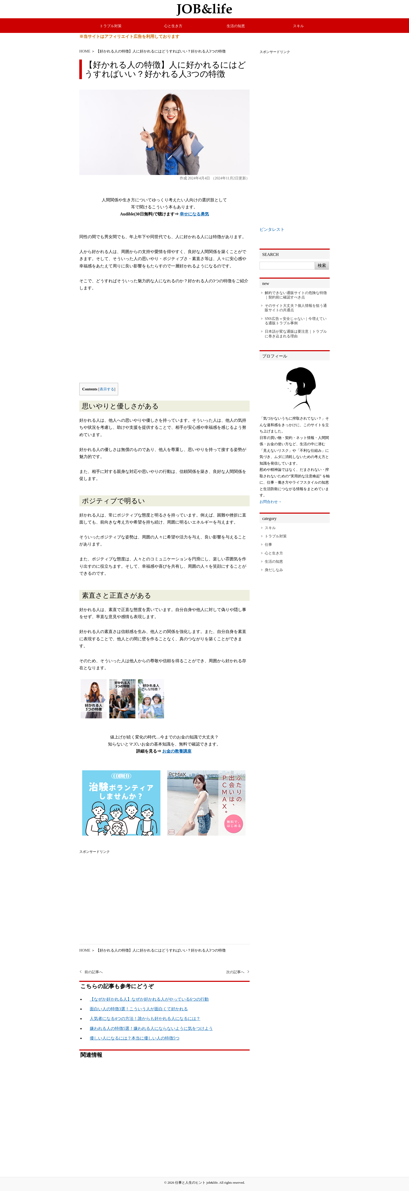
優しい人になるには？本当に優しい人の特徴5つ (134, 1038)
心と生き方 (173, 26)
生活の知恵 (236, 26)
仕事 (268, 544)
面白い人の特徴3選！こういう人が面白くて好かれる (139, 1009)
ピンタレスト (272, 229)
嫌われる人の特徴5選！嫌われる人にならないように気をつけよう (151, 1028)
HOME (84, 51)
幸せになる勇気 (194, 214)
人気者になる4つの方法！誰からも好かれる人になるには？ (145, 1018)
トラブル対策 (111, 26)
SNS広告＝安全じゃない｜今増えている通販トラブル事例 (295, 320)
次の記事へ (235, 972)
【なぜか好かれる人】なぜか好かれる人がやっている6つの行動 (149, 999)
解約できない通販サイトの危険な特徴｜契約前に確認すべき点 (296, 295)
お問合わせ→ (270, 502)
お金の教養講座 (176, 751)
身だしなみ (274, 570)
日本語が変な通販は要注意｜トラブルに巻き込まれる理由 (296, 333)
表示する (107, 389)
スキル (298, 26)
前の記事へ (94, 972)
